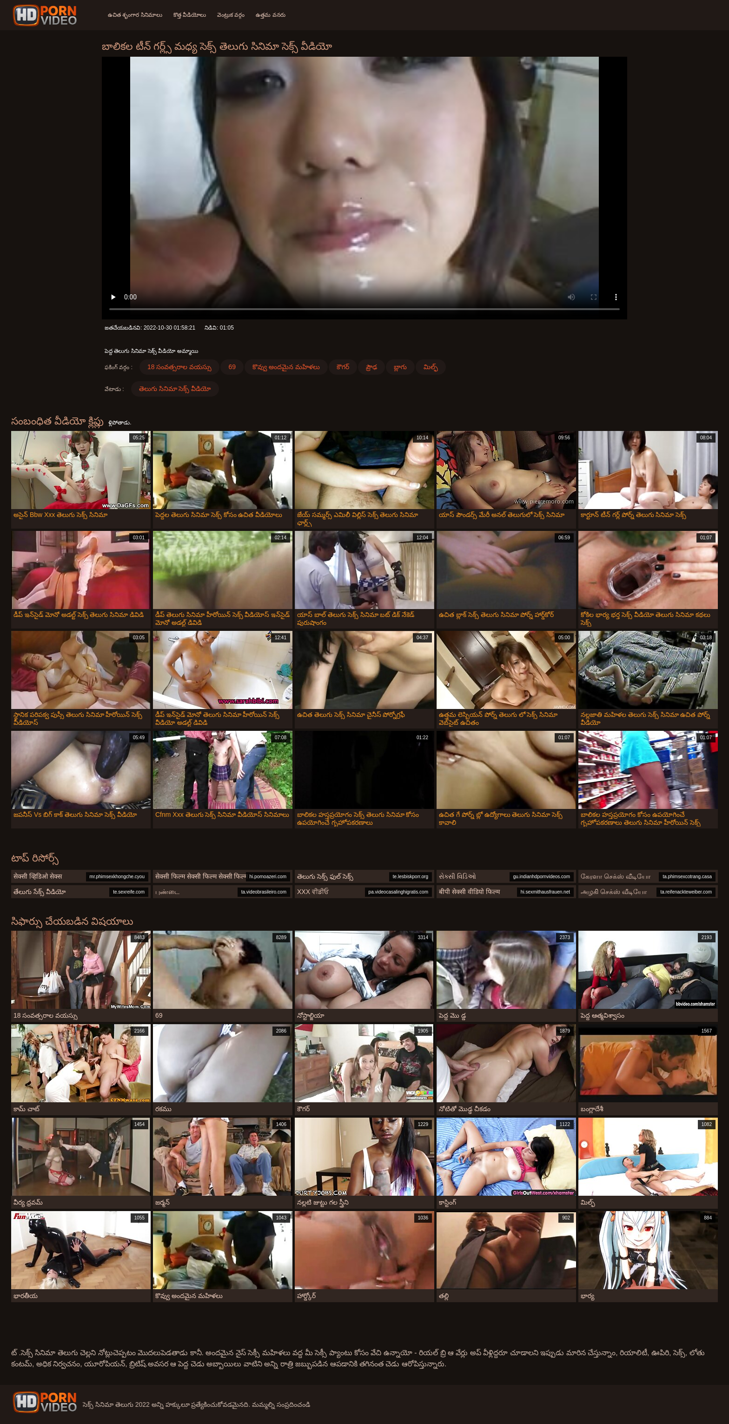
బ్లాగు (400, 367)
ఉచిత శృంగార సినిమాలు (135, 15)
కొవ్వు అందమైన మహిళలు (286, 367)
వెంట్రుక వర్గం (231, 15)
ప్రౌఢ (371, 367)
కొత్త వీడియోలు (189, 15)
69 (232, 367)
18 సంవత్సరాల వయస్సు (179, 367)
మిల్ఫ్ (431, 367)
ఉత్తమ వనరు (270, 15)
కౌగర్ (343, 367)
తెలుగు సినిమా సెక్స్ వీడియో (175, 388)
